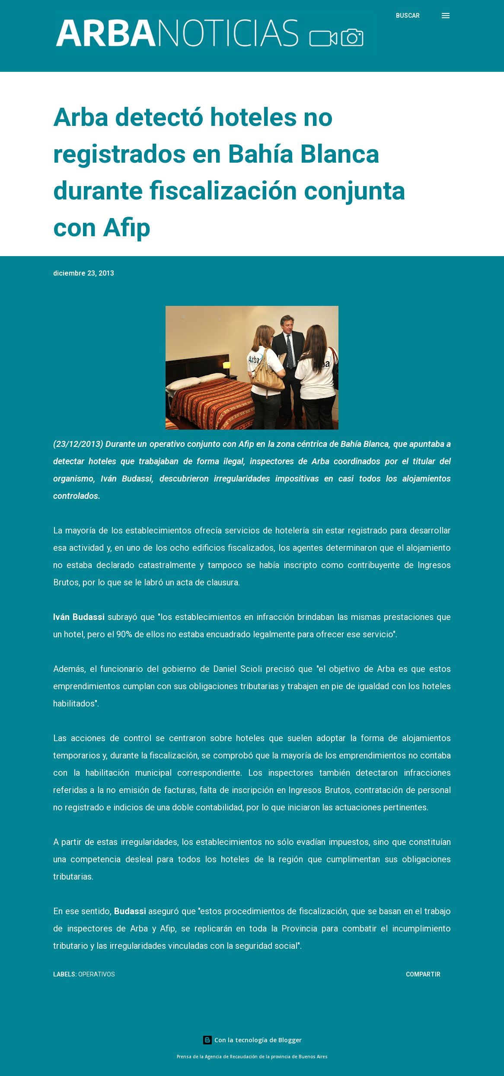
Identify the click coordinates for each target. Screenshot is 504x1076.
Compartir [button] (423, 974)
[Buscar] (408, 15)
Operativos (96, 974)
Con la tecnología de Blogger (252, 1040)
